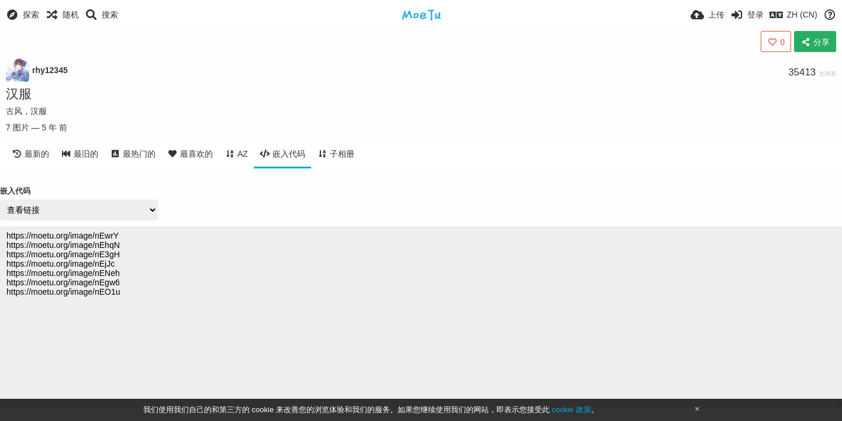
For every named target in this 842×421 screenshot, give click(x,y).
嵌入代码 (15, 191)
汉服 (19, 94)
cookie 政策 (571, 409)
